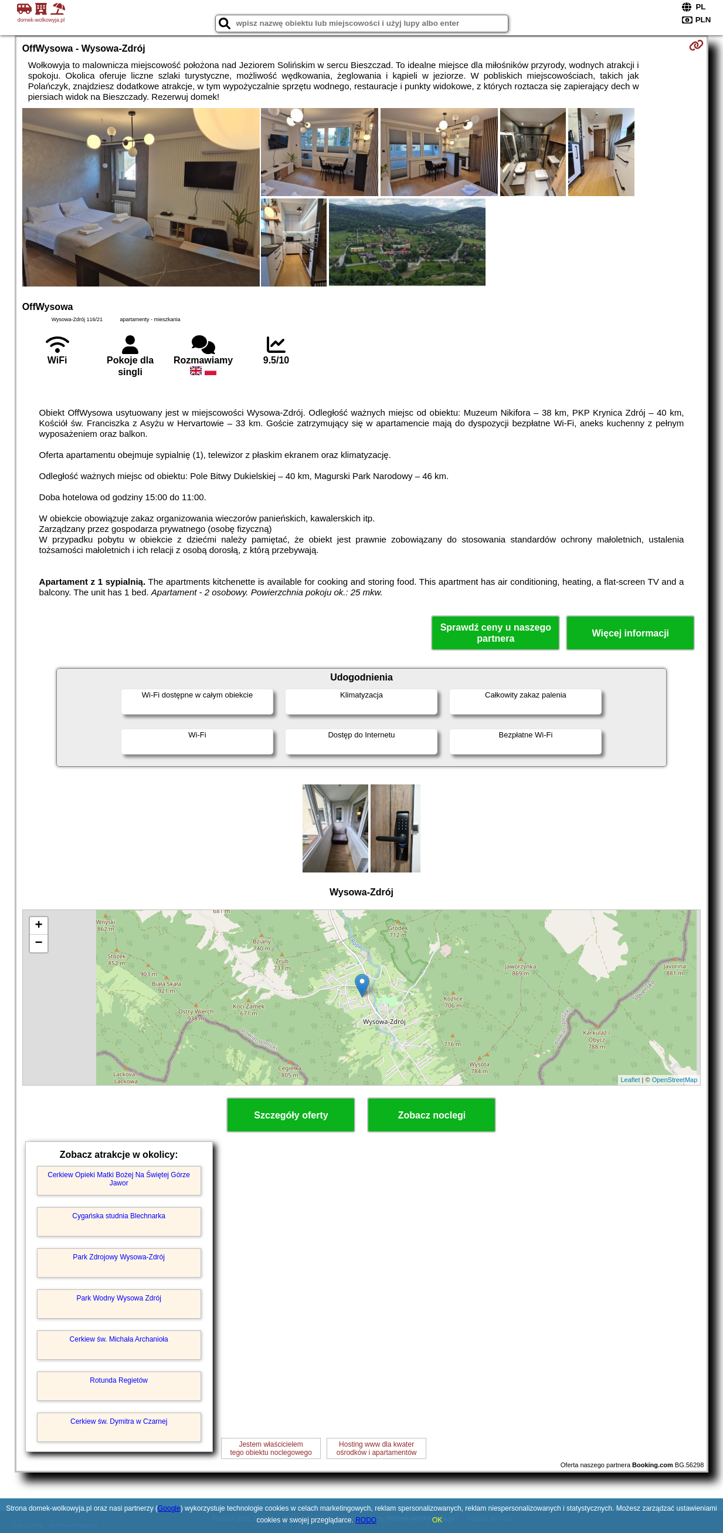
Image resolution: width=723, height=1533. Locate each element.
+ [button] (39, 926)
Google (169, 1508)
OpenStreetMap (675, 1079)
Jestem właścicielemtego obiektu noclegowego (270, 1448)
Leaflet (630, 1079)
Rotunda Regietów (119, 1380)
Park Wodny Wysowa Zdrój (118, 1298)
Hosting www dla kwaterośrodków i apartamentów (377, 1448)
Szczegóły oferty (291, 1115)
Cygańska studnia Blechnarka (118, 1216)
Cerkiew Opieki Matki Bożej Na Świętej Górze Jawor (118, 1179)
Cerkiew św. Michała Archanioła (119, 1339)
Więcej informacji (630, 633)
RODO (365, 1520)
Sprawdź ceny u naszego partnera (495, 632)
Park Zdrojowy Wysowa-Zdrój (119, 1257)
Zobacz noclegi (432, 1115)
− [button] (39, 943)
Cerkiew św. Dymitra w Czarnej (118, 1421)
